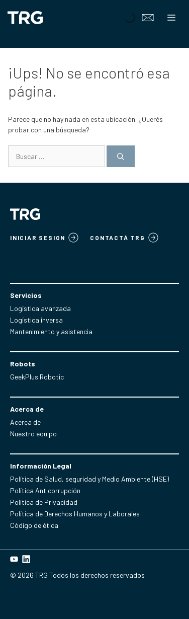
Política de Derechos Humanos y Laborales (75, 513)
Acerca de (25, 422)
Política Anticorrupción (45, 490)
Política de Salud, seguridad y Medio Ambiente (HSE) (89, 479)
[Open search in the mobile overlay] (129, 18)
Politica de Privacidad (43, 502)
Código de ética (34, 525)
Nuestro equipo (33, 433)
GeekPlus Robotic (37, 376)
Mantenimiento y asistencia (51, 331)
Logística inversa (36, 320)
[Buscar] (121, 156)
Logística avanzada (40, 308)
